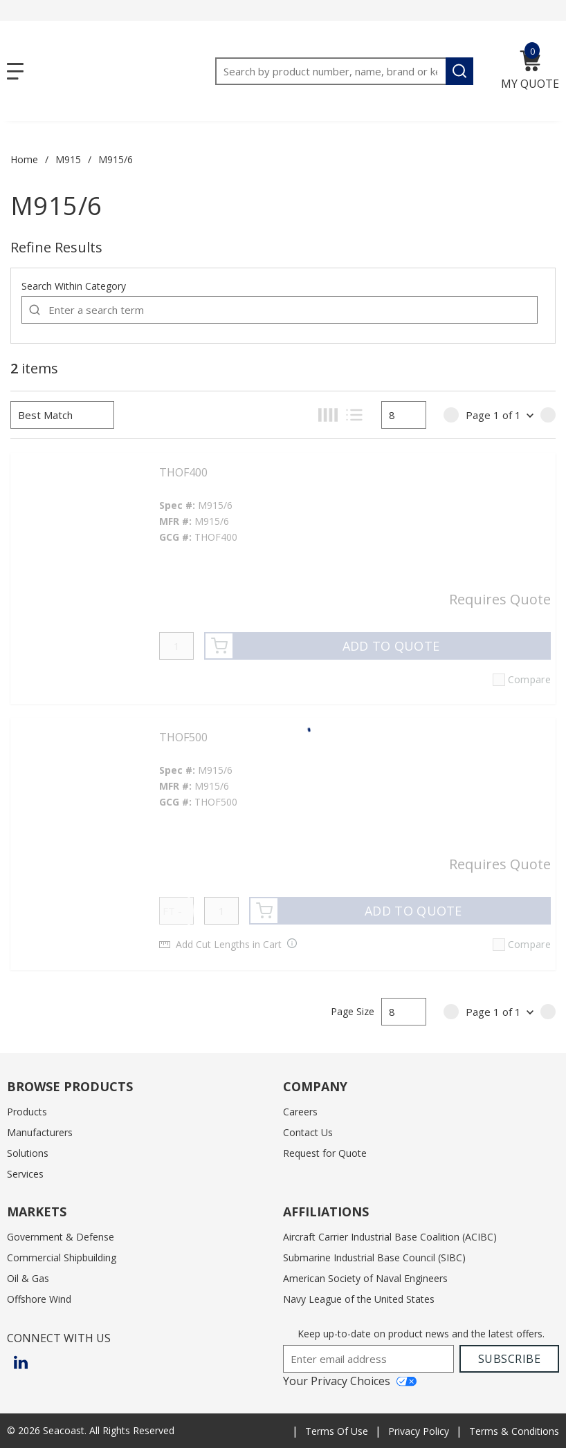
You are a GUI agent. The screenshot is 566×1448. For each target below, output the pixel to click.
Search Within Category (73, 286)
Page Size (352, 1011)
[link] (451, 415)
